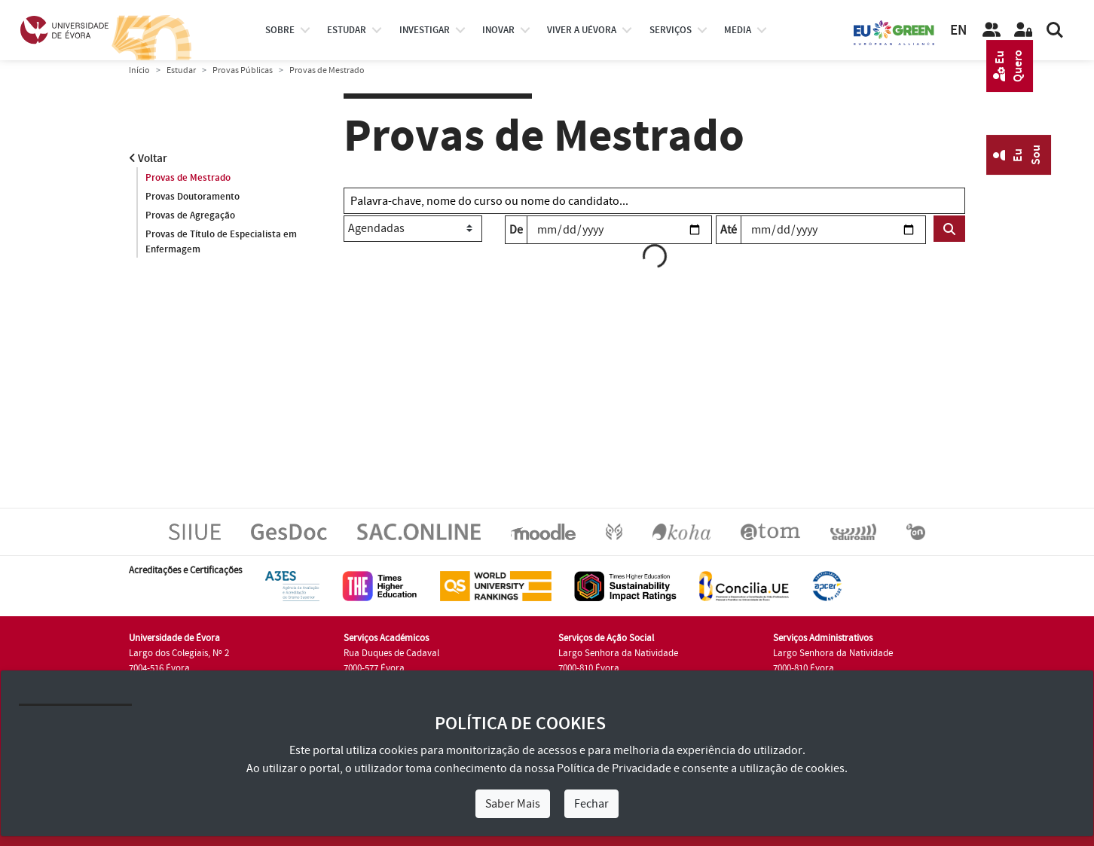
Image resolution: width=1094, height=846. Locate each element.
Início (139, 70)
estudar (346, 30)
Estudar (181, 70)
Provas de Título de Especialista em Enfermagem (221, 242)
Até (728, 229)
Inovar (498, 30)
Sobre (280, 30)
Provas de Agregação (190, 215)
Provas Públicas (242, 70)
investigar (424, 30)
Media (737, 30)
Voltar (148, 158)
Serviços (670, 30)
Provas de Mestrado (188, 178)
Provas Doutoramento (192, 196)
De (516, 229)
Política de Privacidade (614, 768)
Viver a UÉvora (581, 30)
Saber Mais (512, 803)
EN (958, 30)
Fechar (591, 803)
